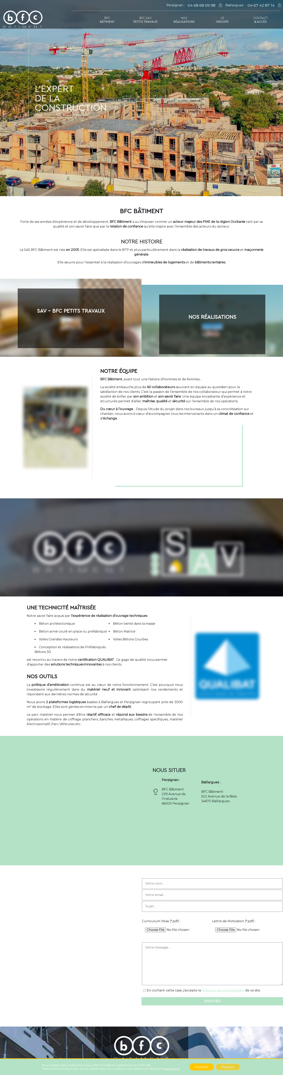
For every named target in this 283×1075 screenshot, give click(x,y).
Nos (184, 19)
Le (222, 19)
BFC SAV (145, 19)
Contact (260, 19)
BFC (107, 19)
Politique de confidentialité (223, 990)
